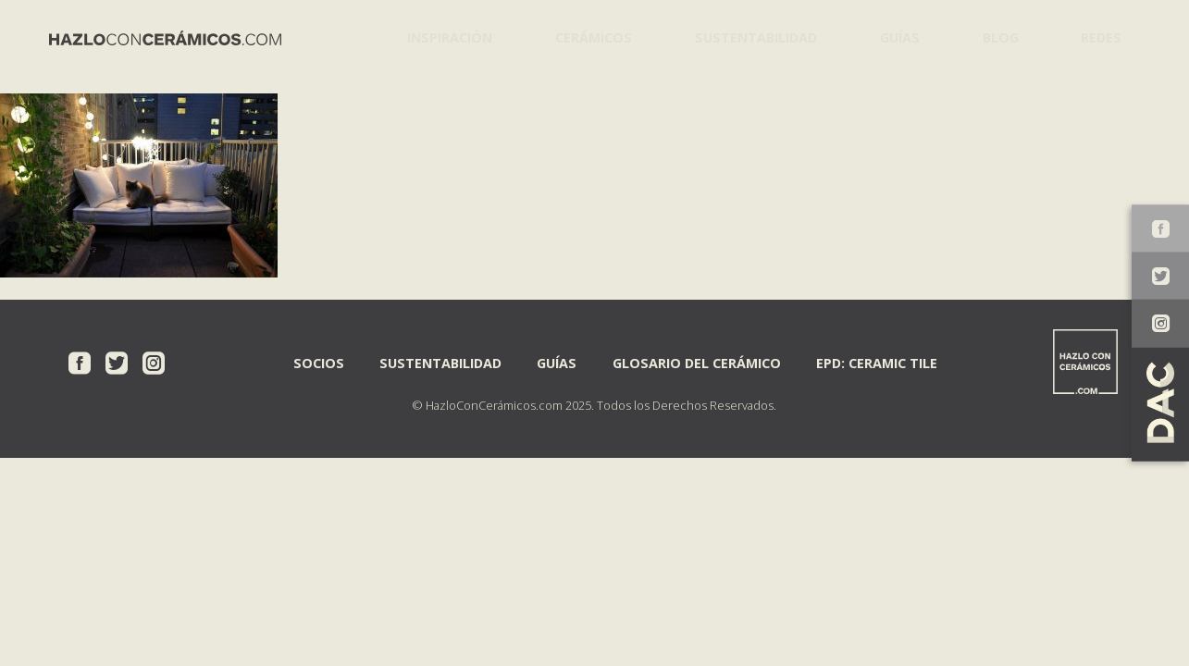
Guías (890, 36)
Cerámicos (586, 36)
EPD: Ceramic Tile (876, 362)
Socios (318, 362)
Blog (993, 36)
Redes (1097, 36)
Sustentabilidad (746, 36)
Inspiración (445, 36)
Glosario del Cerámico (697, 362)
